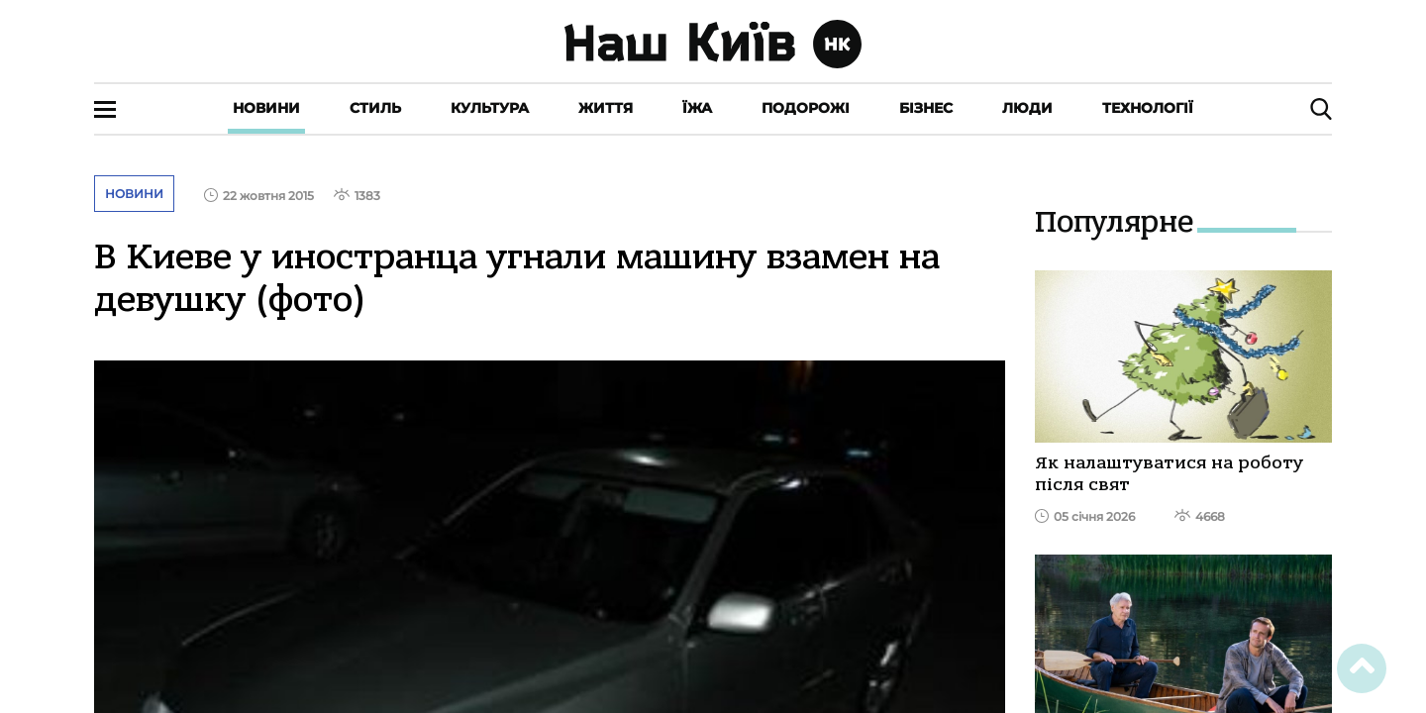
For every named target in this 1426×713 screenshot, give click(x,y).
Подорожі (806, 108)
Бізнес (926, 108)
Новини (266, 108)
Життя (605, 108)
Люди (1027, 108)
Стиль (375, 108)
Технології (1147, 108)
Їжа (697, 108)
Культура (490, 108)
